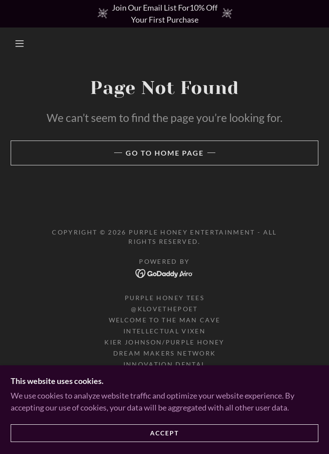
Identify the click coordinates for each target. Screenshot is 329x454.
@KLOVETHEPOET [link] (164, 309)
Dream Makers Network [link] (164, 353)
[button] (26, 43)
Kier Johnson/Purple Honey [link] (164, 342)
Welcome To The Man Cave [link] (165, 320)
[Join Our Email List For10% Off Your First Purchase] (164, 14)
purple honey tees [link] (164, 297)
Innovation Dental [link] (164, 364)
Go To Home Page (165, 153)
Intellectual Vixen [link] (164, 331)
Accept (164, 439)
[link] (164, 273)
